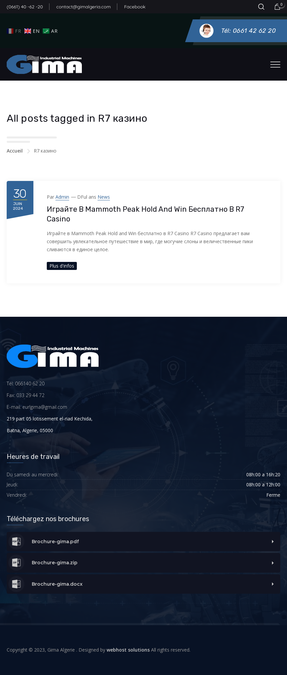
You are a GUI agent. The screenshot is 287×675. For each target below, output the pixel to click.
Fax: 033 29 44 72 (25, 395)
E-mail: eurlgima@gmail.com (37, 407)
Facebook (134, 7)
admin (62, 197)
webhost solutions (128, 650)
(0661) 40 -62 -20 (25, 7)
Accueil (15, 151)
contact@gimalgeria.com (83, 7)
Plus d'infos (61, 266)
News (104, 197)
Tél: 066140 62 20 (25, 383)
